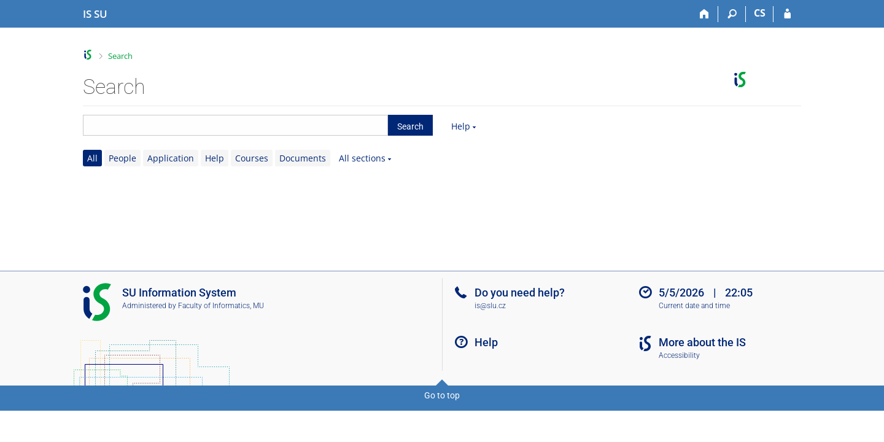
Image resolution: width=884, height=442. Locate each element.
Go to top (442, 395)
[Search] (732, 14)
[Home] (704, 14)
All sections (362, 158)
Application (170, 158)
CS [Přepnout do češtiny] (760, 13)
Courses (251, 158)
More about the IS (702, 342)
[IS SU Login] (787, 14)
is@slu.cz (490, 305)
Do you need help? (520, 292)
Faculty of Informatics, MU (221, 305)
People (122, 158)
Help (460, 126)
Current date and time (694, 305)
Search (120, 55)
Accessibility (679, 355)
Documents (302, 158)
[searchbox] (235, 125)
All (92, 158)
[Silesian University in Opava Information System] (95, 14)
